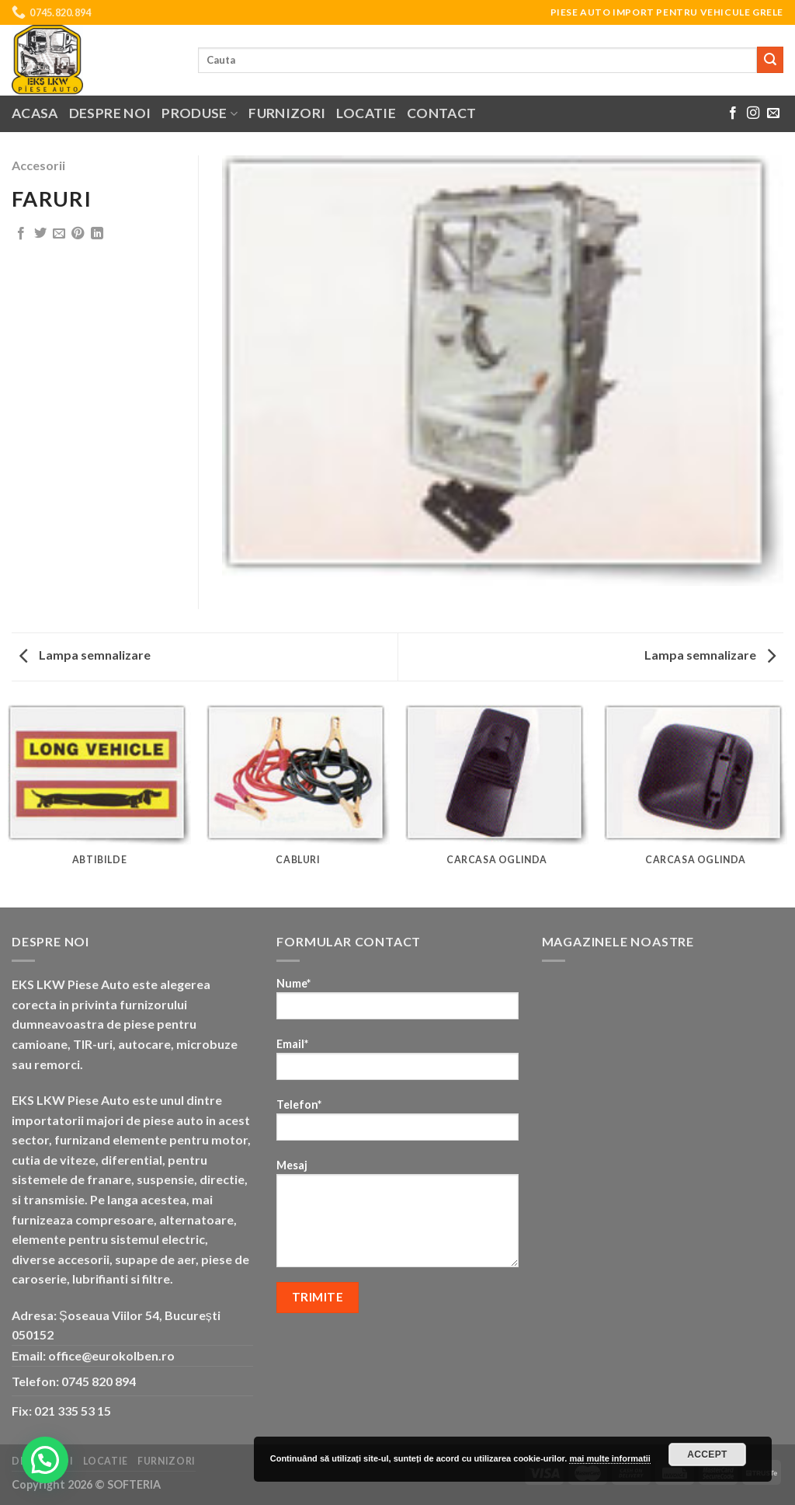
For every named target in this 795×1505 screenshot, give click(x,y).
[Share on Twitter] (40, 234)
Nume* (397, 1003)
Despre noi (110, 113)
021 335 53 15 (72, 1410)
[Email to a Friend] (59, 234)
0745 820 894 (98, 1381)
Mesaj (397, 1218)
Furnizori (286, 113)
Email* (397, 1064)
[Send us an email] (773, 113)
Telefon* (397, 1124)
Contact (441, 113)
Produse (199, 113)
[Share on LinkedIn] (97, 234)
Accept (707, 1454)
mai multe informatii (610, 1458)
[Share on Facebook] (21, 234)
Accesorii (38, 165)
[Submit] (770, 60)
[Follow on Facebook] (733, 113)
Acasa (35, 113)
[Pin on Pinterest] (77, 234)
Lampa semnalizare (85, 654)
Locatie (365, 113)
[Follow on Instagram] (753, 113)
